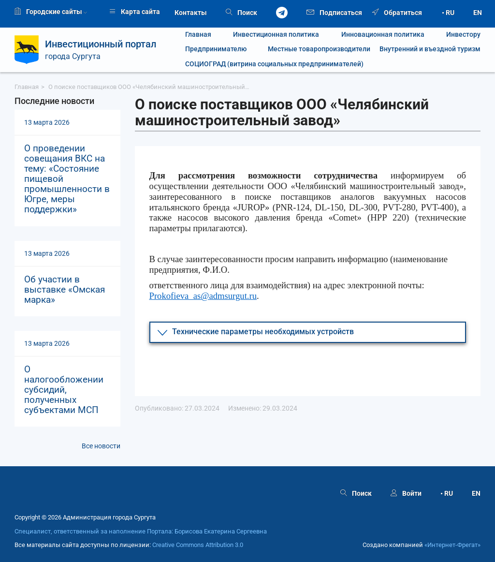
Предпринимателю (216, 49)
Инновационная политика (382, 34)
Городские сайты (51, 11)
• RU (448, 12)
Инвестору (463, 34)
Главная (198, 34)
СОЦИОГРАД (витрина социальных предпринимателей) (274, 64)
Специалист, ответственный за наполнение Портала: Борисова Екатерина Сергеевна (141, 531)
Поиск (241, 12)
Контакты (191, 12)
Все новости (101, 446)
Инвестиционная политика (276, 34)
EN (477, 12)
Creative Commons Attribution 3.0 (197, 544)
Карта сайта (134, 11)
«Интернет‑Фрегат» (452, 544)
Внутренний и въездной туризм (429, 49)
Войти (406, 493)
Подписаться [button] (334, 11)
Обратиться (397, 12)
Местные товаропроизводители (313, 49)
